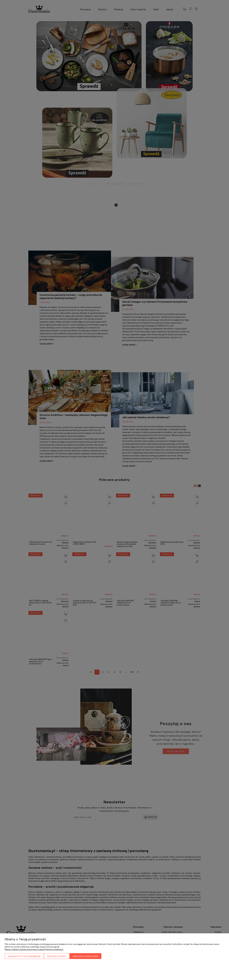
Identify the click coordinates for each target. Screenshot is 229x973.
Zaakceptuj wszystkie (85, 956)
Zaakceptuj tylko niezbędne (24, 956)
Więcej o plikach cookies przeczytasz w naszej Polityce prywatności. (34, 949)
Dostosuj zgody (56, 956)
